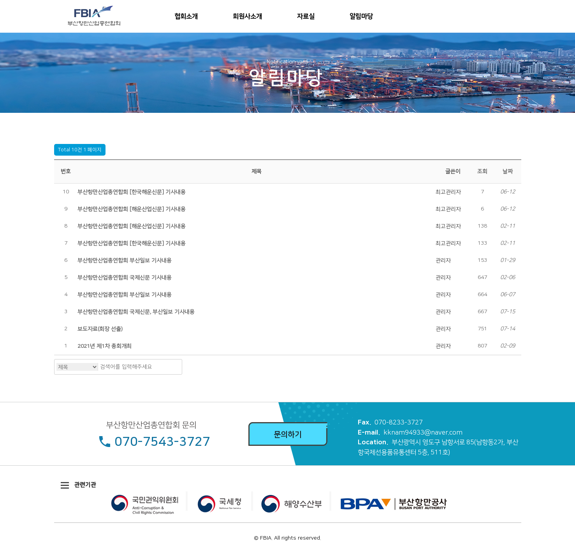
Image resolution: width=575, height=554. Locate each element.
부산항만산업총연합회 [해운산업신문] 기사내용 (131, 209)
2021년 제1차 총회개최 (104, 346)
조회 (482, 171)
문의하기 (288, 434)
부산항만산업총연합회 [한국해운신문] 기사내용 (131, 192)
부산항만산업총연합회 (92, 16)
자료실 (306, 16)
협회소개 (186, 16)
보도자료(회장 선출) (100, 329)
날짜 (508, 171)
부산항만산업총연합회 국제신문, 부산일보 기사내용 (136, 312)
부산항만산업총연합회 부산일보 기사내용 (124, 261)
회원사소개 (247, 16)
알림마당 (361, 16)
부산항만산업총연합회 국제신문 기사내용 (124, 278)
